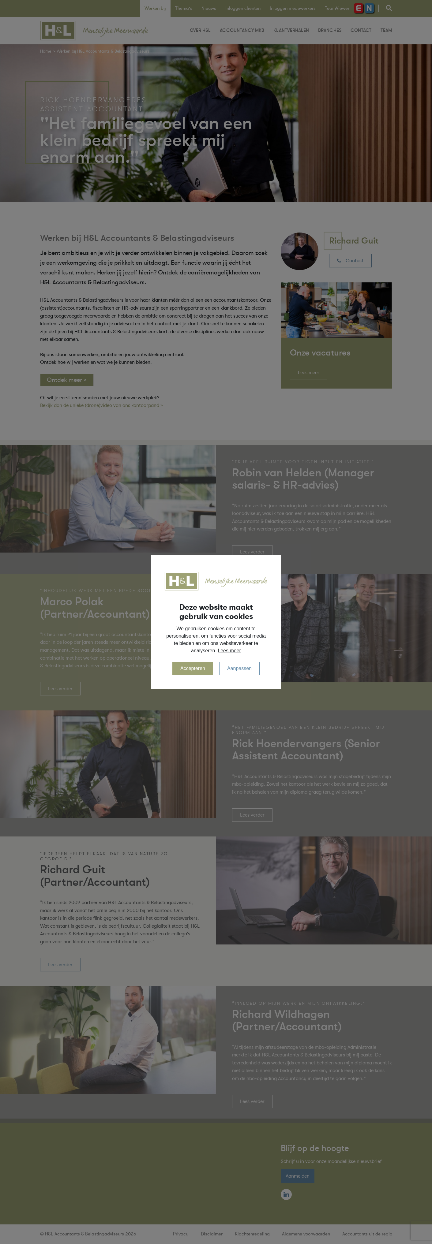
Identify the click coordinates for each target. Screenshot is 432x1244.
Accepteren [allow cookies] (192, 668)
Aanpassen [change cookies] (239, 668)
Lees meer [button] (229, 650)
